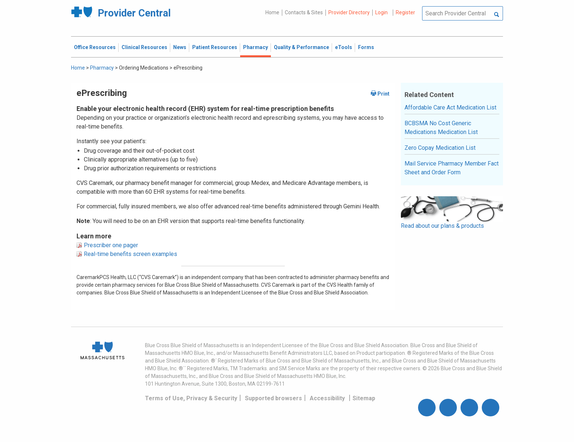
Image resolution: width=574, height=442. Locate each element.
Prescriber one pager (111, 245)
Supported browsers (273, 398)
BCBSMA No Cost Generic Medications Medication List (441, 127)
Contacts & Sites (304, 12)
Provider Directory (349, 12)
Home (272, 12)
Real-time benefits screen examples (130, 253)
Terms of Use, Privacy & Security (191, 398)
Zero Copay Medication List (440, 147)
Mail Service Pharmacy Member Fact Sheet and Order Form (452, 168)
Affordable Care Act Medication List (450, 107)
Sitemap (364, 398)
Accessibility (327, 398)
